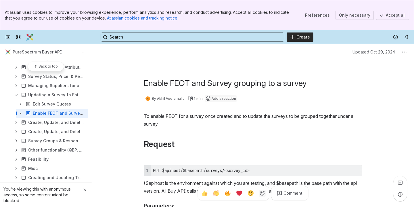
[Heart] (239, 193)
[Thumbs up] (204, 193)
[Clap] (216, 193)
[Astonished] (250, 193)
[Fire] (227, 193)
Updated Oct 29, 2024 (373, 51)
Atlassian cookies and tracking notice (142, 18)
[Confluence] (29, 37)
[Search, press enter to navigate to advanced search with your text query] (192, 37)
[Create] (300, 37)
